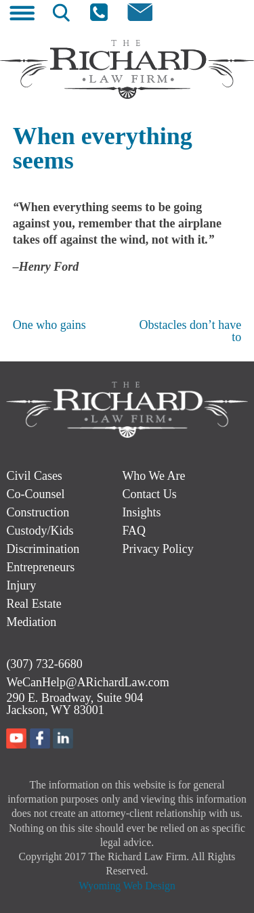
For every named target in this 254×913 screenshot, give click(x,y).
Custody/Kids (39, 530)
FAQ (134, 530)
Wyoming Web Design (127, 885)
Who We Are (153, 476)
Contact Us (149, 494)
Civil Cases (34, 476)
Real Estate (33, 603)
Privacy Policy (158, 549)
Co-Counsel (35, 494)
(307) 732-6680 (44, 664)
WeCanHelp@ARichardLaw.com (87, 682)
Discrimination (42, 549)
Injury (21, 585)
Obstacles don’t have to (191, 331)
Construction (37, 512)
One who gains (49, 325)
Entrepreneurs (40, 567)
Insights (141, 512)
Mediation (31, 622)
